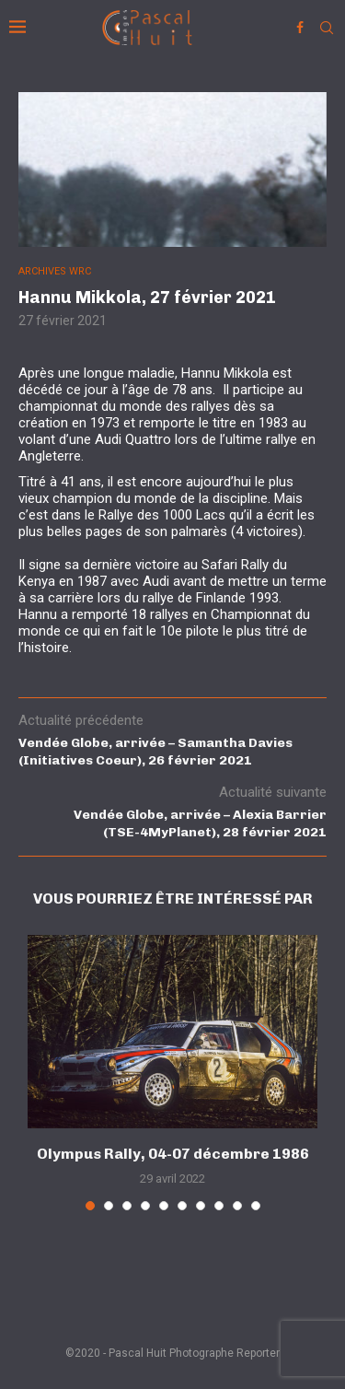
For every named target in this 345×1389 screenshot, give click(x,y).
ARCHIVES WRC (54, 271)
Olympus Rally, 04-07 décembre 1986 (173, 1153)
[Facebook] (300, 27)
